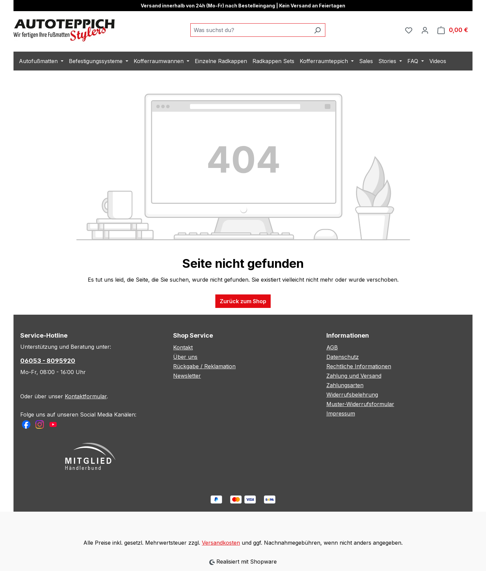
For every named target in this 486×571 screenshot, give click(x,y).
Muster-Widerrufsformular (360, 404)
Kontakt (183, 347)
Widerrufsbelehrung (352, 394)
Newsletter (187, 375)
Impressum (340, 413)
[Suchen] (317, 30)
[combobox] (250, 30)
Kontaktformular (86, 396)
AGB (332, 347)
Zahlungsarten (344, 385)
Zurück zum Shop (243, 301)
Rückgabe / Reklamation (204, 366)
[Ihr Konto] (425, 30)
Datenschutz (342, 356)
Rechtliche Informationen (358, 366)
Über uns (185, 356)
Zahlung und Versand (353, 375)
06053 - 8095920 (47, 360)
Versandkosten (221, 542)
